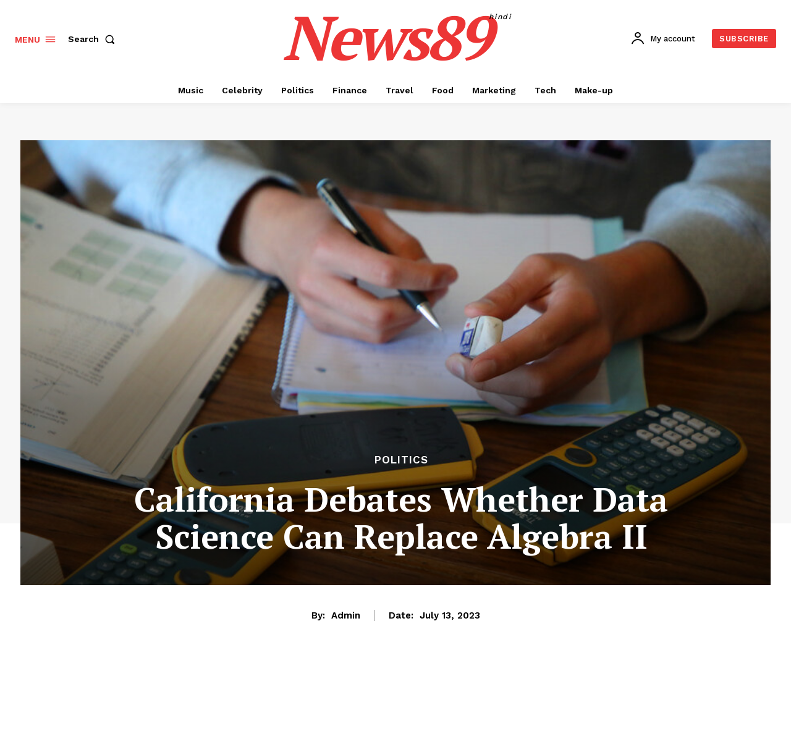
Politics (401, 460)
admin (345, 615)
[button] (94, 39)
